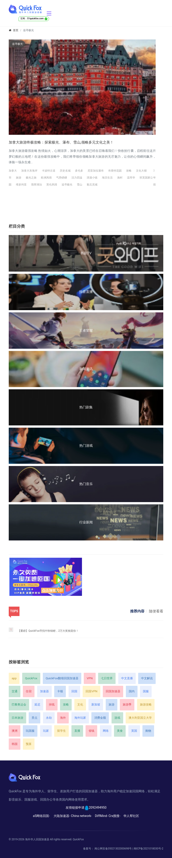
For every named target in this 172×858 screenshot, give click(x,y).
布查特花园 (115, 170)
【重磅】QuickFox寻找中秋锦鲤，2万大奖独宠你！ (48, 630)
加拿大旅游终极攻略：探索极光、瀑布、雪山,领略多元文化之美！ (61, 142)
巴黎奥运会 (19, 704)
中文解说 (147, 678)
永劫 (49, 717)
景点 (34, 717)
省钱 (91, 730)
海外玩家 (80, 717)
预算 (29, 744)
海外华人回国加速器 (37, 839)
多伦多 (79, 170)
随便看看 (156, 611)
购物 (148, 730)
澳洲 (14, 730)
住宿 (29, 691)
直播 (77, 730)
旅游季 (127, 704)
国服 (146, 691)
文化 (80, 704)
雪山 (79, 184)
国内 (132, 691)
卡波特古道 (48, 170)
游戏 (117, 717)
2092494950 (98, 807)
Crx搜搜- (114, 816)
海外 (63, 717)
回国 (74, 691)
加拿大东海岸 (29, 170)
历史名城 (65, 170)
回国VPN (91, 691)
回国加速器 (113, 691)
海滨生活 (107, 177)
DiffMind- (101, 816)
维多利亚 (21, 184)
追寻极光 (67, 184)
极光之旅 (31, 177)
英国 (134, 730)
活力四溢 (76, 177)
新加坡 (95, 704)
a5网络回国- (41, 816)
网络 (106, 730)
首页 (15, 30)
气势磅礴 (61, 177)
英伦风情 (51, 184)
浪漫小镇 (92, 177)
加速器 (44, 691)
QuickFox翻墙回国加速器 (62, 678)
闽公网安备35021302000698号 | (114, 848)
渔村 (120, 177)
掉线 (52, 704)
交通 (14, 691)
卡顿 (60, 691)
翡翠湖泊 (36, 184)
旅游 (18, 177)
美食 (120, 730)
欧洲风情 (46, 177)
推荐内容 (137, 611)
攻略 (128, 170)
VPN (89, 678)
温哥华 (131, 177)
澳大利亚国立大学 (140, 717)
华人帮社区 (131, 816)
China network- (81, 816)
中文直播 (127, 678)
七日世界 (107, 678)
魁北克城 (92, 184)
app (14, 678)
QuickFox (31, 678)
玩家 (46, 730)
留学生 (61, 730)
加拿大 (13, 170)
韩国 (14, 744)
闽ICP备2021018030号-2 (148, 848)
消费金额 (100, 717)
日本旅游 (17, 717)
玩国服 (30, 730)
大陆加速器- (62, 816)
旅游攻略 (146, 704)
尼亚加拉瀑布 (96, 170)
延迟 (37, 704)
